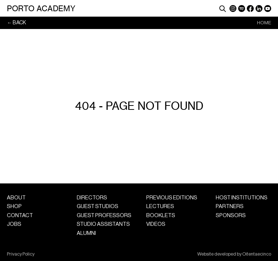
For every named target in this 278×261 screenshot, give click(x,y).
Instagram (232, 8)
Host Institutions (242, 197)
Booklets (160, 215)
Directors (92, 197)
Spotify (241, 8)
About (16, 197)
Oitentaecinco (256, 254)
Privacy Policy (20, 254)
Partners (230, 206)
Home (264, 22)
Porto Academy (41, 8)
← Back (16, 22)
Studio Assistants (103, 224)
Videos (155, 224)
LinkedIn (259, 8)
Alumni (86, 233)
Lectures (160, 206)
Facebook (250, 8)
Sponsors (231, 215)
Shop (14, 206)
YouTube (267, 8)
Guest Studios (97, 206)
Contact (20, 215)
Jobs (14, 224)
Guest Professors (104, 215)
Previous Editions (171, 197)
